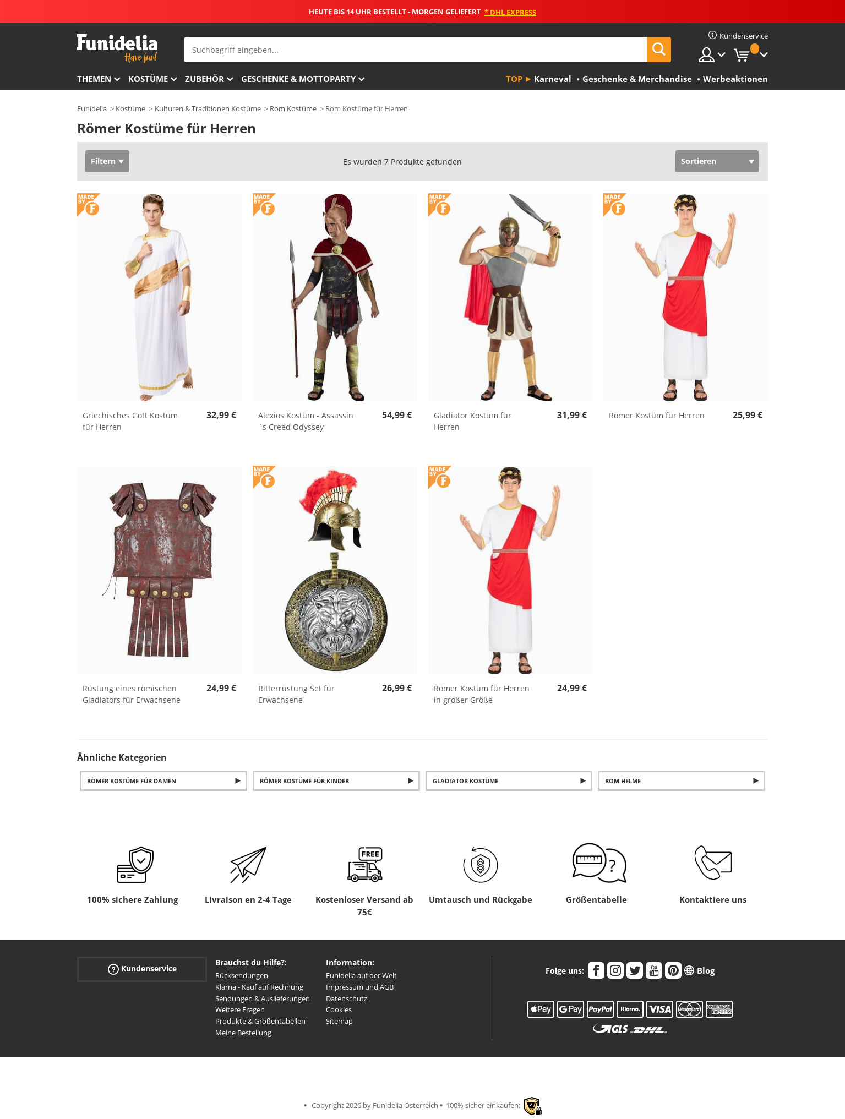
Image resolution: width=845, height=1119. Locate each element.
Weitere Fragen (240, 1009)
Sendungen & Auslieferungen (262, 998)
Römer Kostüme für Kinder (304, 781)
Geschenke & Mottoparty (298, 78)
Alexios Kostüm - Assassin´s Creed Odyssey (305, 421)
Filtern (103, 161)
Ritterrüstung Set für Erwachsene (296, 694)
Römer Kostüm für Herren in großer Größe (482, 694)
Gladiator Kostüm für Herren (472, 421)
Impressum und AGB (360, 987)
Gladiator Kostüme (465, 781)
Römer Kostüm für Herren (657, 415)
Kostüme (148, 78)
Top (514, 78)
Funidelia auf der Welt (361, 975)
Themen (94, 78)
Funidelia (92, 108)
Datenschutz (346, 998)
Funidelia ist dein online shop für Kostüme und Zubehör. (117, 48)
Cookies (339, 1009)
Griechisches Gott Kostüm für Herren (130, 421)
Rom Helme (623, 781)
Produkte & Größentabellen (260, 1021)
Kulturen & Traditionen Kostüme (208, 108)
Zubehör (204, 78)
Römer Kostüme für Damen (131, 781)
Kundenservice (142, 969)
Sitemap (339, 1021)
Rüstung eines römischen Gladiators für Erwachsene (132, 694)
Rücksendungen (241, 975)
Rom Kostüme (293, 108)
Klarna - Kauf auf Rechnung (259, 987)
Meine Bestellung (243, 1033)
